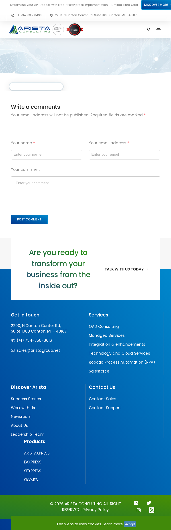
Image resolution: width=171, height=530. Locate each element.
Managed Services (107, 335)
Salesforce (99, 371)
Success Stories (26, 399)
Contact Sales (102, 399)
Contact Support (105, 408)
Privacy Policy (96, 509)
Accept (130, 524)
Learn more (113, 524)
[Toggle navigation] (158, 29)
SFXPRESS (32, 471)
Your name (23, 143)
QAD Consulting (104, 326)
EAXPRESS (32, 462)
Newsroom (21, 416)
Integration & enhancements (117, 344)
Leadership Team (27, 434)
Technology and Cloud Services (119, 353)
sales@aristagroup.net (38, 350)
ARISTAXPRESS (37, 453)
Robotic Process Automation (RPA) (122, 362)
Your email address (109, 143)
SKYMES (31, 480)
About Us (19, 425)
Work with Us (23, 408)
